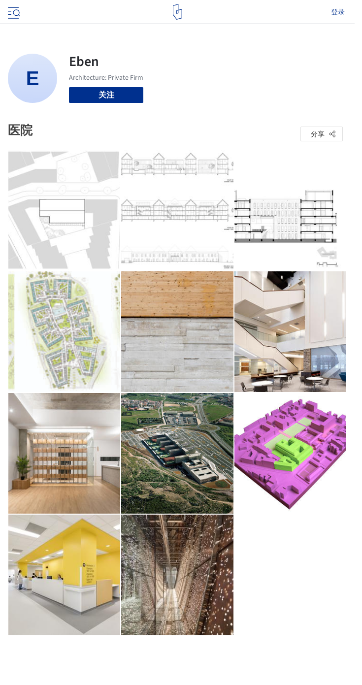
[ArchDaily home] (177, 12)
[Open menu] (13, 12)
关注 (106, 95)
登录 (338, 11)
